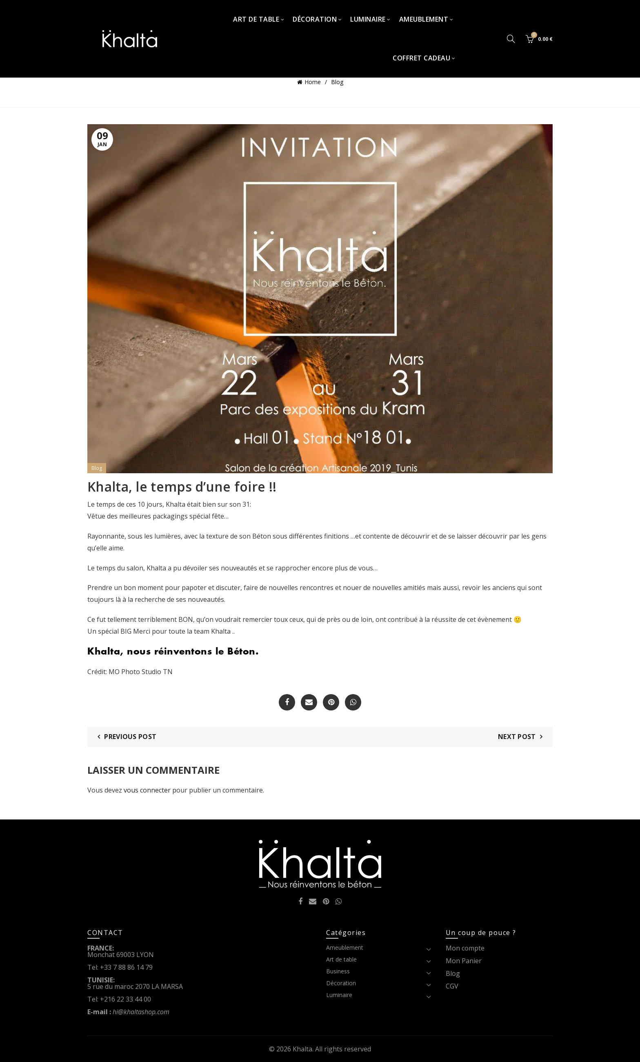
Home (312, 82)
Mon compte (465, 948)
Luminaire (368, 19)
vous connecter (147, 790)
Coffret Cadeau (421, 57)
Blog (337, 82)
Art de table (256, 19)
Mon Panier (464, 960)
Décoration (315, 19)
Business (338, 971)
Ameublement (424, 19)
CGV (452, 986)
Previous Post (130, 736)
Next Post (517, 736)
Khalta (302, 1048)
